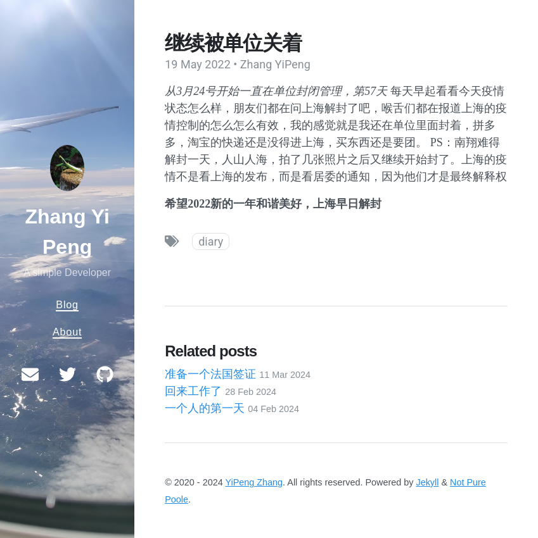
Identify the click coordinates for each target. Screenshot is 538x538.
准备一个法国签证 (238, 374)
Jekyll (427, 482)
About (67, 331)
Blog (67, 304)
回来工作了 (220, 391)
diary (210, 241)
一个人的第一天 (232, 408)
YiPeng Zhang (254, 482)
